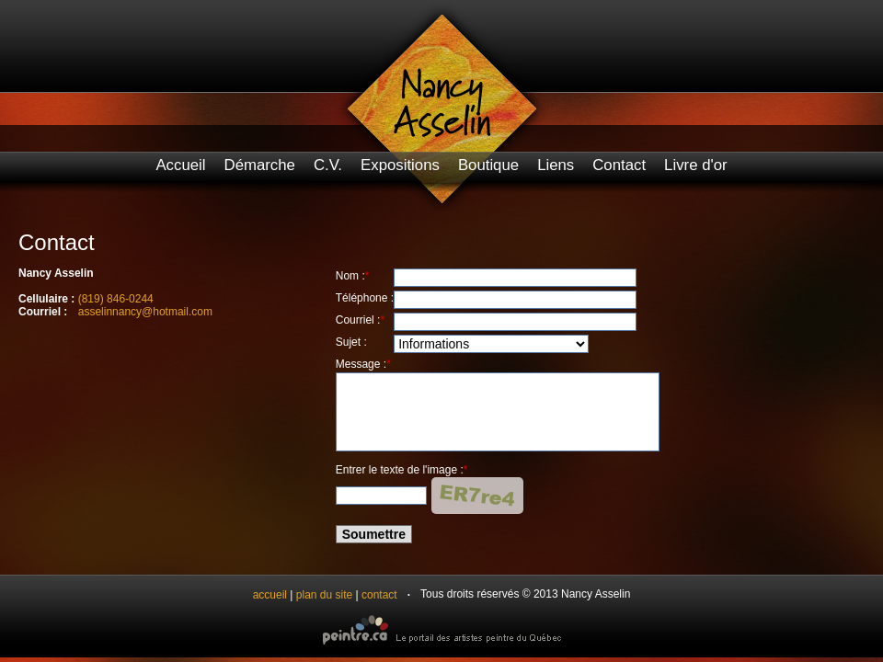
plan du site (324, 594)
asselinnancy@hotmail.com (145, 311)
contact (379, 594)
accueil (270, 594)
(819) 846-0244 (116, 298)
